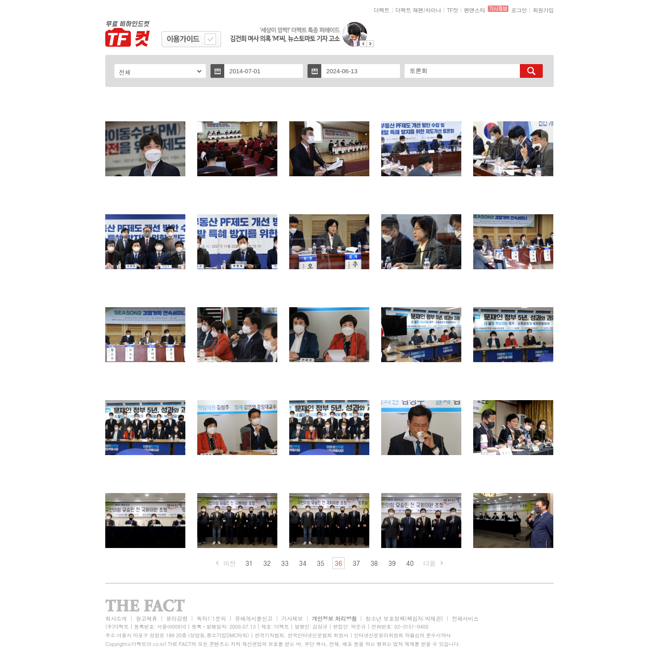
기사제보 (292, 618)
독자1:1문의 (211, 618)
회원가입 (543, 10)
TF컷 (452, 10)
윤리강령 (177, 618)
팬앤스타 (474, 10)
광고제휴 (146, 618)
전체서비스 (465, 618)
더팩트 (382, 10)
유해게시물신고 (253, 618)
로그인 (519, 10)
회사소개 (116, 618)
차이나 (433, 10)
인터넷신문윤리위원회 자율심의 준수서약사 (402, 635)
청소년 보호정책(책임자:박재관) (404, 618)
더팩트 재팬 (409, 10)
